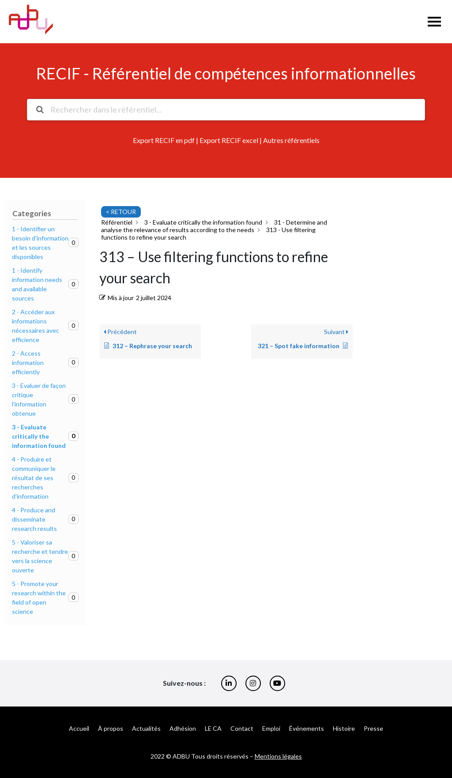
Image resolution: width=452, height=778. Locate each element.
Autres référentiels (291, 140)
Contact (241, 728)
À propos (110, 728)
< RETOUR (121, 211)
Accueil (79, 728)
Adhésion (183, 728)
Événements (306, 728)
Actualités (146, 728)
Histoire (344, 728)
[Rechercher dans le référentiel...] (226, 109)
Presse (373, 728)
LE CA (213, 728)
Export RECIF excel (229, 140)
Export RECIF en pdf (164, 140)
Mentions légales (278, 756)
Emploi (271, 728)
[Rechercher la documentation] (39, 109)
